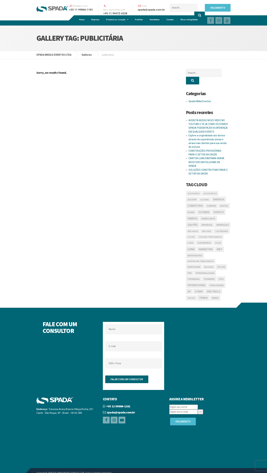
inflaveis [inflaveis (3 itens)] (193, 223)
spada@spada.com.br (121, 405)
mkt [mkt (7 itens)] (219, 241)
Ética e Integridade (189, 20)
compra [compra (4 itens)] (211, 198)
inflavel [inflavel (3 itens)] (206, 223)
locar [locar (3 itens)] (191, 229)
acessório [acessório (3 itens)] (194, 186)
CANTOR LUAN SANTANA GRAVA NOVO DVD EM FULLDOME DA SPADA (206, 154)
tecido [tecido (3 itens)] (191, 290)
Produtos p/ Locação (115, 20)
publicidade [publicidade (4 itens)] (217, 277)
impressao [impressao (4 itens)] (222, 217)
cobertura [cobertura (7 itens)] (195, 198)
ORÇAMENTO (217, 7)
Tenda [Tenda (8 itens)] (203, 290)
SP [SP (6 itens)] (189, 284)
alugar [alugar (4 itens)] (192, 192)
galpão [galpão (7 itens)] (193, 217)
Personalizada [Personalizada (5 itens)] (205, 265)
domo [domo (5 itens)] (191, 204)
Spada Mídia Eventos (200, 93)
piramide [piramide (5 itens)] (209, 271)
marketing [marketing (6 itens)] (206, 241)
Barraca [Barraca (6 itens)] (218, 191)
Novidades (155, 20)
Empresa (95, 20)
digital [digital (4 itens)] (224, 198)
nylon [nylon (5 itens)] (221, 259)
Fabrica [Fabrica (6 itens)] (192, 211)
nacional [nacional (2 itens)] (209, 259)
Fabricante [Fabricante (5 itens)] (208, 211)
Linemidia (58, 468)
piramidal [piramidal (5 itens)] (194, 271)
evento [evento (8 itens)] (219, 204)
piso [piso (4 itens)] (221, 271)
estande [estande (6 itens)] (204, 204)
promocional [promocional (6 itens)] (197, 277)
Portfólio (139, 20)
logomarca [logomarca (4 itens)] (204, 235)
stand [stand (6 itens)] (199, 284)
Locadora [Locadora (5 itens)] (221, 223)
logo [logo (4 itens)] (190, 235)
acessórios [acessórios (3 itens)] (210, 186)
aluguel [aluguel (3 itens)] (204, 192)
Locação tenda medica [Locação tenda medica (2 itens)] (210, 229)
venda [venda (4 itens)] (215, 290)
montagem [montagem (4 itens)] (194, 259)
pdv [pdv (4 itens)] (190, 265)
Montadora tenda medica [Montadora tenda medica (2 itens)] (201, 254)
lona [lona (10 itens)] (191, 241)
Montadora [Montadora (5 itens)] (195, 247)
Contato (170, 20)
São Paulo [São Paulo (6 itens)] (213, 284)
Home (81, 20)
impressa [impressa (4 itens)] (206, 217)
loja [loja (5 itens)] (218, 235)
